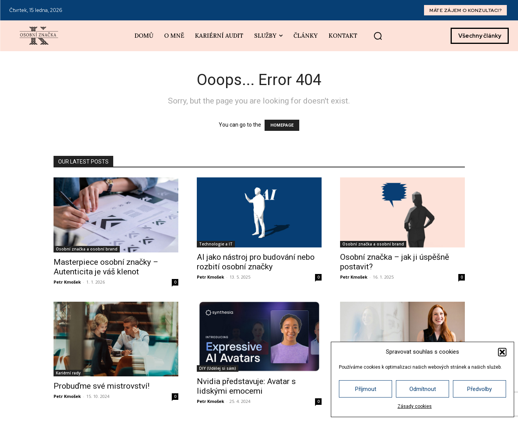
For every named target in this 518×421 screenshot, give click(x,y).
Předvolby (479, 389)
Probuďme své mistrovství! (101, 386)
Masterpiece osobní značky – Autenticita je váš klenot (106, 266)
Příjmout (365, 389)
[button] (502, 352)
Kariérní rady (68, 373)
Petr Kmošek (67, 282)
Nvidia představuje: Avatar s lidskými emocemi (246, 386)
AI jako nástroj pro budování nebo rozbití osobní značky (256, 261)
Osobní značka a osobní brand (86, 249)
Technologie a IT (216, 244)
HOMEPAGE (281, 125)
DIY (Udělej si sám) (217, 368)
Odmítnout (422, 389)
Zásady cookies (414, 406)
